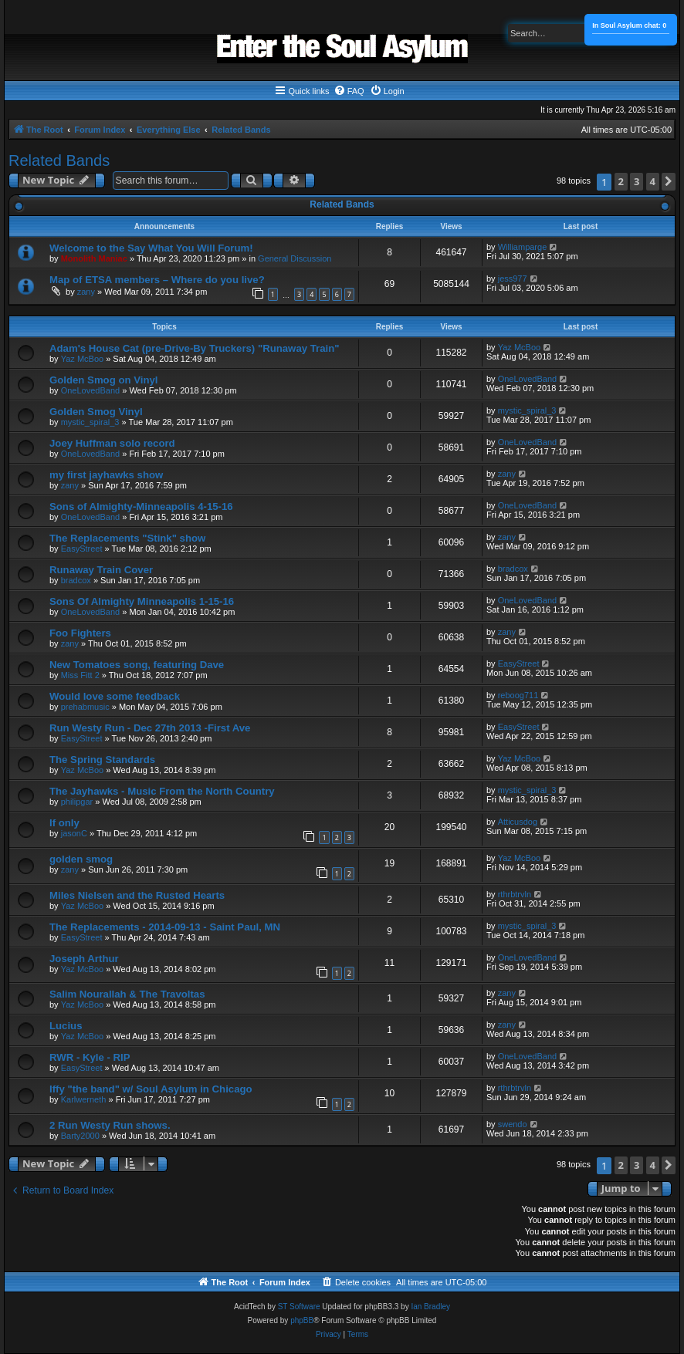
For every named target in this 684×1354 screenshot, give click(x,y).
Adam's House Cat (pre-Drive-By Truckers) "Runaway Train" (194, 348)
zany (86, 291)
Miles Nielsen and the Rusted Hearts (137, 895)
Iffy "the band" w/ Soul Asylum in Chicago (150, 1089)
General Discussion (294, 258)
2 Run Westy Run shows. (110, 1125)
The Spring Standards (102, 759)
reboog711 (518, 695)
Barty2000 (80, 1135)
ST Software (299, 1306)
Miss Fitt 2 (80, 675)
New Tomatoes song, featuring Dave (136, 664)
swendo (512, 1124)
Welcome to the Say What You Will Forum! (151, 248)
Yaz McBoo (82, 358)
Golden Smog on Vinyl (103, 380)
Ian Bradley (430, 1306)
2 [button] (621, 181)
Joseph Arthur (84, 958)
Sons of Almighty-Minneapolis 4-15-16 (141, 506)
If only (64, 823)
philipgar (77, 801)
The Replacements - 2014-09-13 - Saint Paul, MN (164, 927)
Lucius (66, 1026)
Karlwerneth (84, 1099)
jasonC (74, 833)
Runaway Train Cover (101, 570)
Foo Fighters (80, 633)
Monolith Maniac (94, 258)
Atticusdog (517, 821)
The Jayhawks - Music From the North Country (162, 791)
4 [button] (652, 181)
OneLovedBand (90, 390)
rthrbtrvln (514, 894)
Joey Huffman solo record (112, 443)
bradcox (76, 580)
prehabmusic (85, 706)
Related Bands (59, 160)
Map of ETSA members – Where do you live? (157, 279)
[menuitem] (349, 91)
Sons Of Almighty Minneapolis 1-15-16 (141, 601)
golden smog (81, 859)
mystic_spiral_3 (90, 422)
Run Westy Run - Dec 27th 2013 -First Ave (149, 728)
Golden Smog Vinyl (96, 411)
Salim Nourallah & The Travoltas (127, 994)
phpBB (301, 1320)
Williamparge (522, 247)
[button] (669, 182)
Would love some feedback (114, 696)
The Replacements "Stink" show (127, 538)
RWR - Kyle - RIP (89, 1057)
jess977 (512, 278)
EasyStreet (82, 548)
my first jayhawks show (106, 475)
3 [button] (636, 181)
